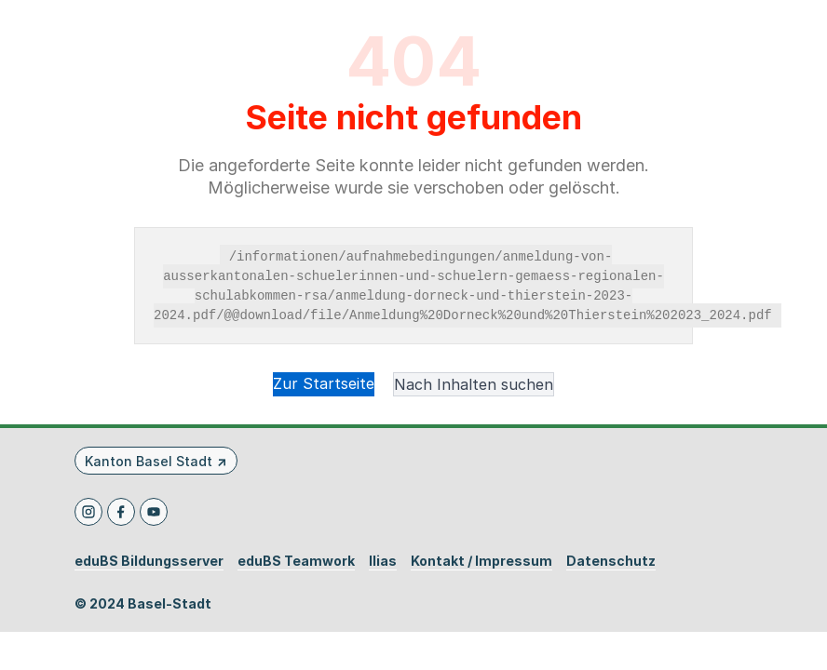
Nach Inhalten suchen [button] (473, 384)
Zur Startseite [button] (323, 383)
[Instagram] (88, 512)
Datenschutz (611, 561)
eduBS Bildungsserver (149, 561)
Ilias (383, 561)
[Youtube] (154, 512)
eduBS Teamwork (296, 561)
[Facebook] (121, 512)
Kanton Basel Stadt (148, 461)
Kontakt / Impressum (481, 561)
